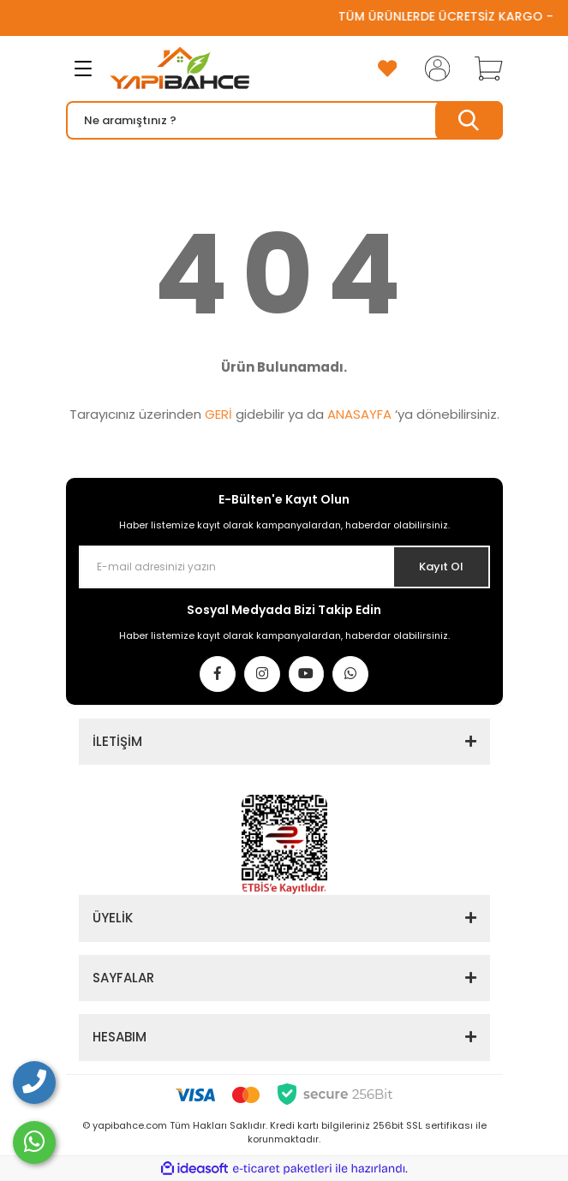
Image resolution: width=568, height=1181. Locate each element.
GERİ (218, 414)
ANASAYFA (359, 414)
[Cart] (482, 68)
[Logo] (179, 68)
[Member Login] (432, 68)
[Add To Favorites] (387, 68)
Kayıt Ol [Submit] (440, 566)
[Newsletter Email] (284, 567)
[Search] (284, 120)
